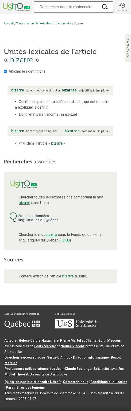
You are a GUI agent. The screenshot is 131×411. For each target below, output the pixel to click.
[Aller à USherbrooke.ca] (76, 327)
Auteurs (10, 340)
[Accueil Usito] (16, 7)
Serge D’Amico (58, 357)
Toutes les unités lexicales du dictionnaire (43, 23)
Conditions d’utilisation (108, 382)
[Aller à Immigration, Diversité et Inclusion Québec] (22, 327)
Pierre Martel (70, 340)
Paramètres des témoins (25, 387)
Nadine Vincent (72, 346)
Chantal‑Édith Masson (102, 340)
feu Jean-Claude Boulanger (71, 369)
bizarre (24, 203)
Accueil (9, 23)
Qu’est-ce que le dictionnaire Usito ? (32, 382)
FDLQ (65, 240)
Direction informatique (91, 357)
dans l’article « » (42, 143)
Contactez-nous (75, 382)
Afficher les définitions (27, 71)
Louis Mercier (45, 346)
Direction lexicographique (24, 357)
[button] (122, 7)
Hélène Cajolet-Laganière (39, 340)
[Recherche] (66, 7)
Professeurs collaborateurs (26, 369)
